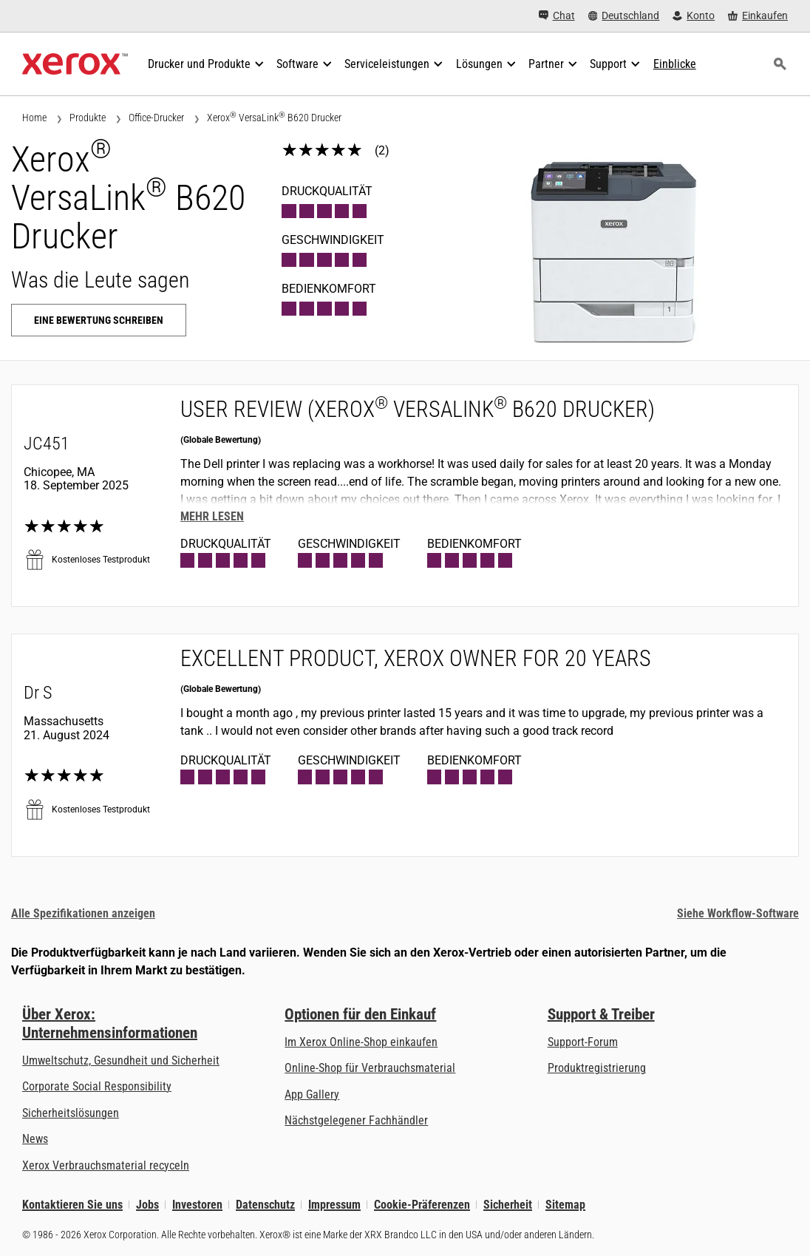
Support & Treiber (601, 1014)
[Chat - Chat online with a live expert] (557, 16)
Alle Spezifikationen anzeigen (83, 913)
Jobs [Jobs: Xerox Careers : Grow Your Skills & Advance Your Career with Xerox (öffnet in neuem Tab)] (147, 1205)
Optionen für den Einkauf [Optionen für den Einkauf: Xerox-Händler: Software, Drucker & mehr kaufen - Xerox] (360, 1014)
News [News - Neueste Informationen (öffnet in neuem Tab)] (35, 1139)
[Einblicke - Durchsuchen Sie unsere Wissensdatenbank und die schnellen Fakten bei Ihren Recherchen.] (675, 64)
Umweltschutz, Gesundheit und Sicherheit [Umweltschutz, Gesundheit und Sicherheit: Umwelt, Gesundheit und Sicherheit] (120, 1060)
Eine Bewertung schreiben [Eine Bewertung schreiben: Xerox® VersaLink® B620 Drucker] (98, 320)
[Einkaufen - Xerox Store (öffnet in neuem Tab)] (758, 16)
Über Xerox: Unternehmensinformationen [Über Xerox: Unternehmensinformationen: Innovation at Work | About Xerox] (109, 1023)
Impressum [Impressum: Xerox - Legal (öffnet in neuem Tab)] (334, 1205)
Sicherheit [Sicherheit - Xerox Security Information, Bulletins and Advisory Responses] (507, 1205)
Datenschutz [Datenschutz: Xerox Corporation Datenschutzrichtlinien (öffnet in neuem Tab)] (265, 1205)
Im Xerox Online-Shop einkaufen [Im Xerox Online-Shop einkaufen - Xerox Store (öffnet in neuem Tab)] (361, 1042)
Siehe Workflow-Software (738, 913)
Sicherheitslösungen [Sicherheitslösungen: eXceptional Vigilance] (70, 1113)
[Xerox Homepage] (75, 64)
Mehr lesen (212, 516)
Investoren (197, 1205)
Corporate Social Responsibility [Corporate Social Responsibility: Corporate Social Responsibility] (96, 1086)
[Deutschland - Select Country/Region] (624, 16)
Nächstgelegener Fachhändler (356, 1120)
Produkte (87, 117)
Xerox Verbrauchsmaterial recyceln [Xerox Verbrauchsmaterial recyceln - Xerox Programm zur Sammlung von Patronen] (105, 1165)
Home (34, 117)
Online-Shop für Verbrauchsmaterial (370, 1068)
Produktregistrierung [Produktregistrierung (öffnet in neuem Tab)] (597, 1068)
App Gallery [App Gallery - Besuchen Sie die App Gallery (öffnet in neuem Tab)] (312, 1094)
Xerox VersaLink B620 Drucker (274, 117)
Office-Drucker (156, 117)
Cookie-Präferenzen (422, 1205)
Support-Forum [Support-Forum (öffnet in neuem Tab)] (583, 1042)
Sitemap (565, 1205)
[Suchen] (779, 64)
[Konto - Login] (694, 16)
